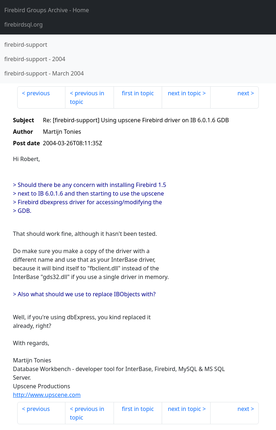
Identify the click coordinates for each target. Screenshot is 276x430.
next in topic (184, 93)
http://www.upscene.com (46, 395)
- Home (46, 10)
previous (38, 93)
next (243, 93)
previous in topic (87, 97)
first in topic (138, 93)
